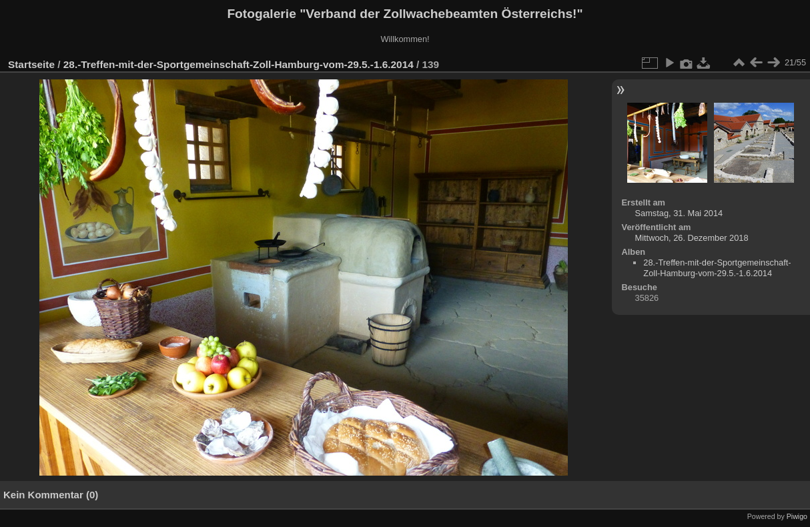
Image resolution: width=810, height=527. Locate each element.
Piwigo (797, 516)
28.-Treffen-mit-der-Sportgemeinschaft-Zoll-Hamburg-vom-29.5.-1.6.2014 (238, 64)
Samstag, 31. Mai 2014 (679, 213)
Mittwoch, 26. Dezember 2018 (692, 238)
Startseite (31, 64)
